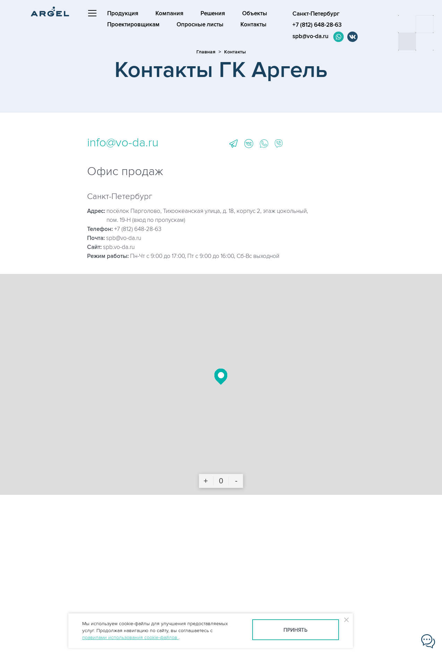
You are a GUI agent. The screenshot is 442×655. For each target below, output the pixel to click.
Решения (213, 13)
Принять (295, 630)
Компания (169, 13)
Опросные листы (200, 24)
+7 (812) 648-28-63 (137, 229)
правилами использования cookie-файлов (130, 637)
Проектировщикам (133, 24)
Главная (205, 52)
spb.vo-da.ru (119, 247)
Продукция (122, 13)
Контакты (253, 24)
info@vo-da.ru (123, 142)
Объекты (254, 13)
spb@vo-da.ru (310, 36)
